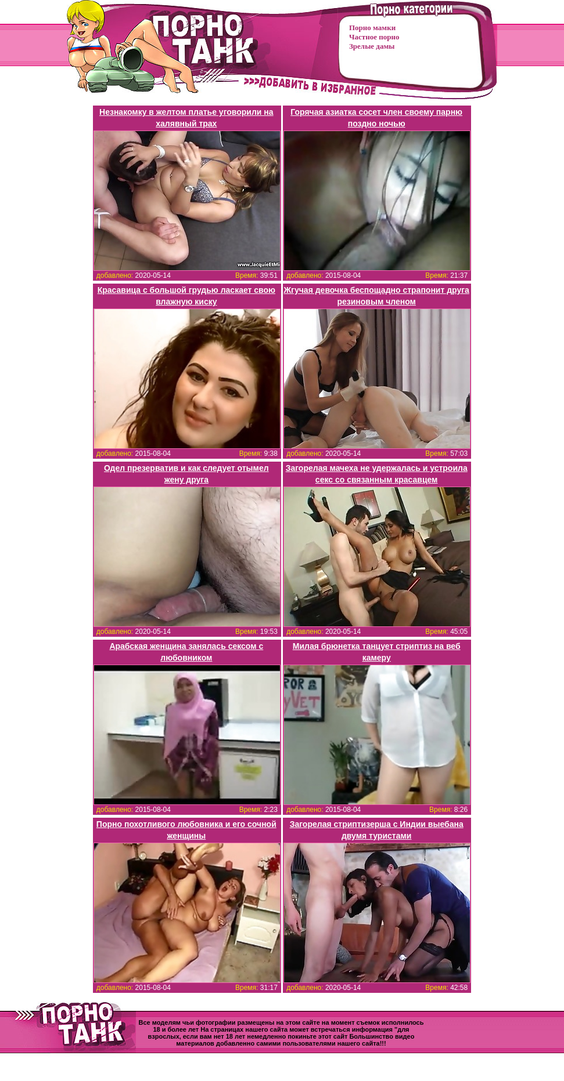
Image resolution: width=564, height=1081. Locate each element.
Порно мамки (372, 27)
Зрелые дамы (371, 46)
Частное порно (374, 36)
